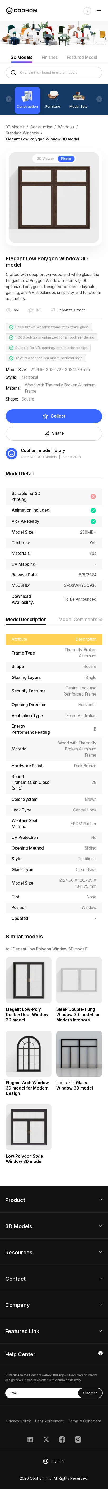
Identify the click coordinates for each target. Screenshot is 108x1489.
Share (54, 434)
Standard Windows (22, 133)
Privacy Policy (18, 1421)
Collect (54, 416)
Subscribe (90, 1393)
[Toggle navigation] (99, 10)
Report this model (72, 310)
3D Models (21, 57)
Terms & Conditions (85, 1421)
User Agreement (49, 1421)
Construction (41, 127)
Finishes (50, 57)
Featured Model (82, 57)
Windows (66, 127)
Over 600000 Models (39, 457)
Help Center (20, 1354)
